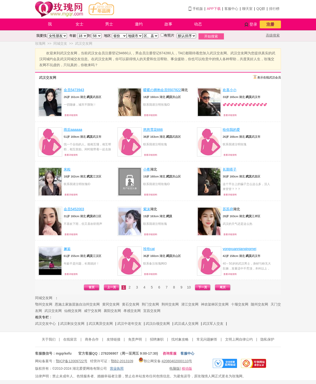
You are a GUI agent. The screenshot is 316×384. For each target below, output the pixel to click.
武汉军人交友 (213, 324)
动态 (198, 24)
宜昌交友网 (151, 311)
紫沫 (146, 209)
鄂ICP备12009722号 (71, 361)
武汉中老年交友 (129, 324)
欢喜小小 (230, 90)
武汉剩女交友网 (72, 324)
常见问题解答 (207, 339)
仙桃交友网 (72, 311)
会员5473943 (74, 90)
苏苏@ (228, 209)
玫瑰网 (40, 43)
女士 (79, 24)
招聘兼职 (157, 339)
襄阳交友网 (112, 311)
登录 (253, 24)
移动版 (187, 368)
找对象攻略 (180, 339)
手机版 (198, 9)
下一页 (202, 287)
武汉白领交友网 (158, 324)
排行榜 (274, 9)
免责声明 (135, 339)
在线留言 (70, 339)
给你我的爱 (231, 130)
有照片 (169, 35)
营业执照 (117, 368)
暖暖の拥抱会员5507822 (162, 90)
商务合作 (92, 339)
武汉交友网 (83, 43)
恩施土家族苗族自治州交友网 (77, 304)
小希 (146, 169)
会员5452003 (74, 209)
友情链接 (113, 339)
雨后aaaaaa (73, 130)
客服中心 (231, 9)
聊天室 (247, 9)
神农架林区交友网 (215, 304)
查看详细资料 (71, 115)
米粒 (67, 169)
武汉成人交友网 (186, 324)
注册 (270, 24)
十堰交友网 (239, 304)
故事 (168, 24)
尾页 (223, 287)
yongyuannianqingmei (239, 249)
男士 (109, 24)
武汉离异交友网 (101, 324)
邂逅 (67, 249)
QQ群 (261, 9)
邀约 (139, 24)
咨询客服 (170, 353)
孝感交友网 (132, 311)
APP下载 (214, 9)
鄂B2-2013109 (122, 361)
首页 (92, 287)
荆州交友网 (170, 304)
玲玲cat (149, 249)
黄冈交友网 (110, 304)
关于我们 (49, 339)
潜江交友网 (189, 304)
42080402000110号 (177, 361)
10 (189, 287)
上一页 (111, 287)
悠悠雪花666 (153, 130)
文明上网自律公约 (239, 339)
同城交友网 (43, 298)
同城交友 (60, 43)
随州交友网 (259, 304)
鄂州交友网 (43, 304)
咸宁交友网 (92, 311)
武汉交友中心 (45, 324)
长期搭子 (230, 169)
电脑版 (174, 368)
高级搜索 (273, 35)
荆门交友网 (150, 304)
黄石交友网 (130, 304)
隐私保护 (267, 339)
